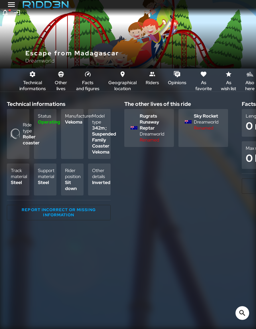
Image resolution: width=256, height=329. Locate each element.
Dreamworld (40, 60)
